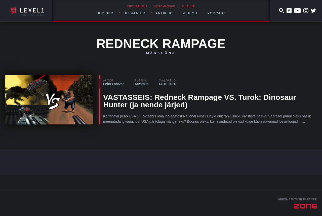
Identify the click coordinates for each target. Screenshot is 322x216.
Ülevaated (134, 13)
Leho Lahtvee (114, 84)
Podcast (217, 13)
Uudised (105, 13)
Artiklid (164, 13)
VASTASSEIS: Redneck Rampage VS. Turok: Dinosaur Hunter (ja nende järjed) (199, 101)
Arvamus (141, 84)
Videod (190, 13)
